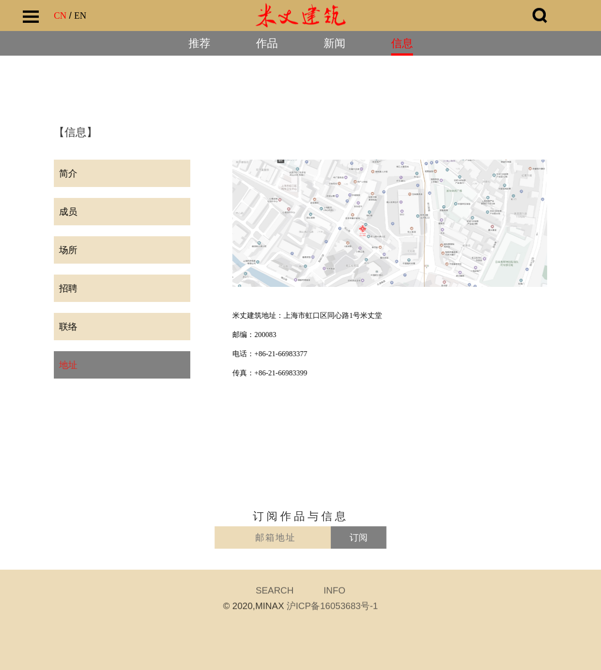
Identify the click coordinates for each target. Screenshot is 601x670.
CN (60, 15)
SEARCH (274, 592)
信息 (402, 43)
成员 (67, 212)
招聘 (67, 288)
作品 (267, 43)
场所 (67, 250)
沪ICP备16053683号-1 (332, 607)
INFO (334, 592)
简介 (67, 173)
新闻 (334, 43)
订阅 (348, 538)
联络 (67, 327)
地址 (67, 365)
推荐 (199, 43)
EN (80, 15)
